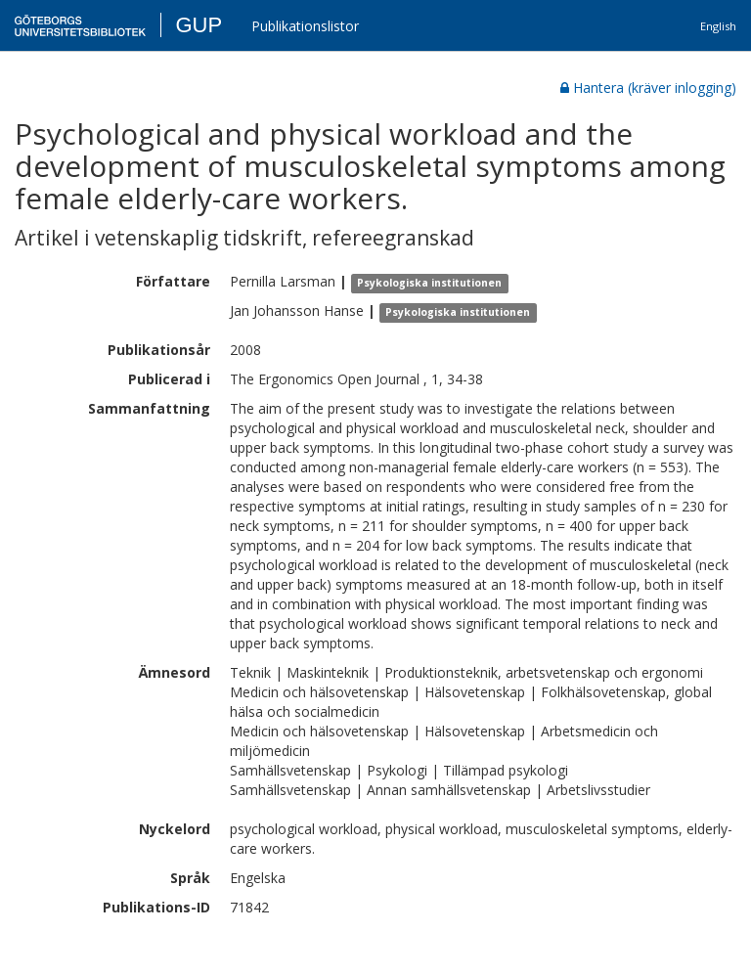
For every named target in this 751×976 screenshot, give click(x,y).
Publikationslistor (305, 26)
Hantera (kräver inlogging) (648, 87)
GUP (198, 25)
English (718, 26)
